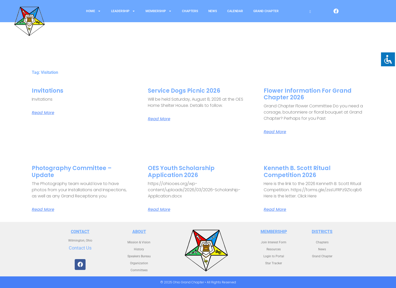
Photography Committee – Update (72, 171)
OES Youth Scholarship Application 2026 (181, 171)
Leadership (123, 11)
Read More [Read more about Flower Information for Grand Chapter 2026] (275, 132)
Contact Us (80, 248)
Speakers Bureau (139, 256)
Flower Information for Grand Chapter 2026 (308, 94)
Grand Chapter (266, 11)
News (212, 11)
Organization (139, 263)
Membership (159, 11)
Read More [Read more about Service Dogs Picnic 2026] (159, 119)
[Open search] (310, 12)
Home (93, 11)
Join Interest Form (273, 242)
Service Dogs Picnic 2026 (184, 91)
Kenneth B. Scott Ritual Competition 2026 (297, 171)
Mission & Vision (138, 242)
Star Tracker (273, 263)
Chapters (190, 11)
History (139, 249)
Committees (139, 270)
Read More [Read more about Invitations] (43, 113)
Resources (273, 249)
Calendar (235, 11)
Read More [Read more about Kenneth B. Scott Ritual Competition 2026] (275, 209)
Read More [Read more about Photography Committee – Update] (43, 209)
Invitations (47, 91)
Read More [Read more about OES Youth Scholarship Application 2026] (159, 209)
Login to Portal (273, 256)
